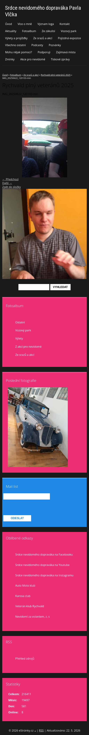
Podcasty (37, 45)
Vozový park (68, 31)
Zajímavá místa (65, 52)
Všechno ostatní (15, 45)
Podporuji (44, 52)
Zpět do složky (11, 187)
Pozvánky (55, 45)
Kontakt (65, 24)
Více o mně (25, 24)
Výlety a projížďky (16, 38)
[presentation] (29, 507)
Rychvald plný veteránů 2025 (56, 74)
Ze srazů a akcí (42, 38)
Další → (7, 183)
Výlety (19, 338)
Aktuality (10, 31)
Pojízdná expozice (69, 38)
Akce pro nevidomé (32, 59)
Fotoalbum (29, 31)
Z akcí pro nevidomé (28, 347)
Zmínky (9, 59)
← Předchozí (10, 179)
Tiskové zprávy (60, 59)
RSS (41, 730)
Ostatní (20, 322)
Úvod (8, 24)
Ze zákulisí (48, 31)
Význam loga (46, 24)
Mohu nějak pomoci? (18, 52)
